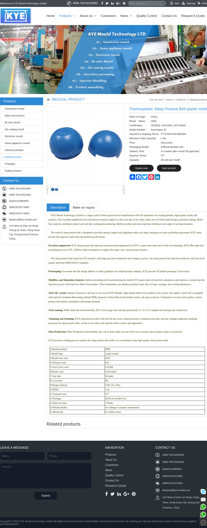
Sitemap (188, 3)
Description (58, 207)
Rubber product (12, 170)
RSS (202, 3)
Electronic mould (12, 136)
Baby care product (13, 115)
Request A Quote (193, 16)
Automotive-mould (13, 108)
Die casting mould (13, 129)
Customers (108, 16)
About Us (88, 16)
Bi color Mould (11, 122)
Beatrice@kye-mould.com (23, 219)
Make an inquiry (84, 207)
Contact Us (169, 16)
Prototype (8, 163)
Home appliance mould (15, 143)
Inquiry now (141, 168)
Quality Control (146, 16)
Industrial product (12, 150)
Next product (169, 168)
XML (174, 3)
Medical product (12, 157)
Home (51, 16)
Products (67, 16)
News (126, 16)
